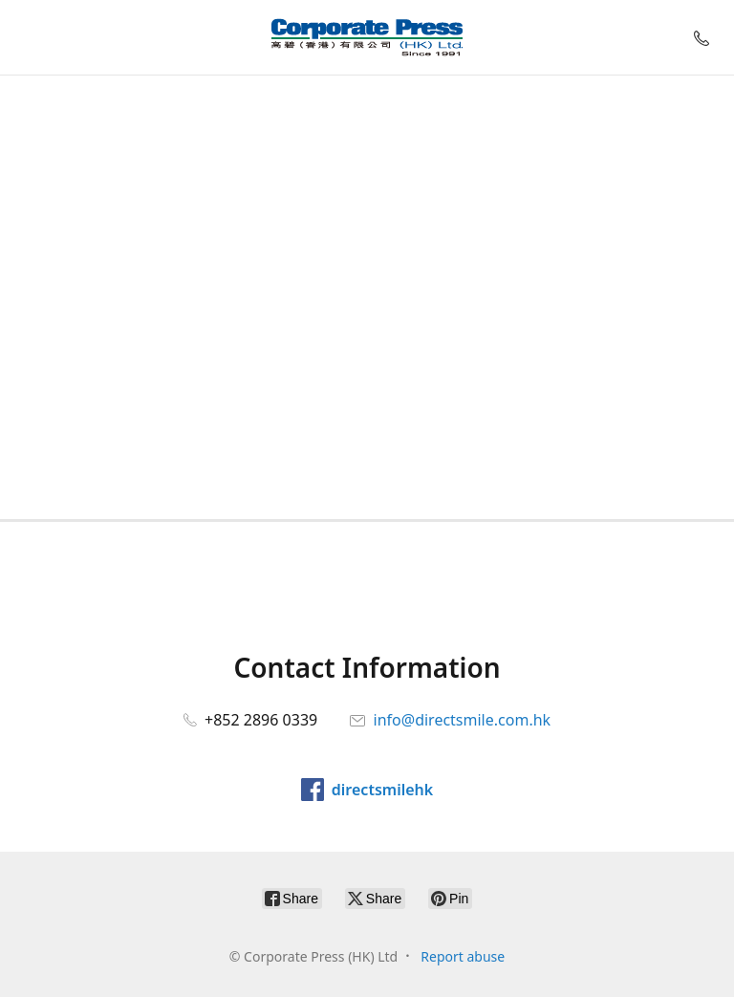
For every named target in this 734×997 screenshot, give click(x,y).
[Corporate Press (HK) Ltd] (367, 37)
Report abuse (463, 956)
